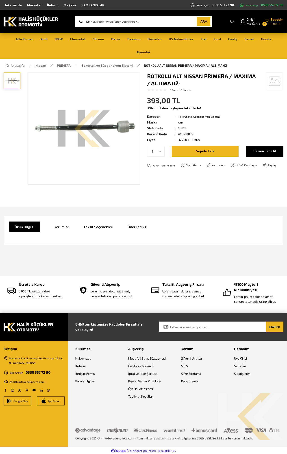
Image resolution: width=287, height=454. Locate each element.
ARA (203, 21)
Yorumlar (61, 227)
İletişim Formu (85, 373)
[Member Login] (250, 21)
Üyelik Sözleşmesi (141, 389)
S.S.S (184, 366)
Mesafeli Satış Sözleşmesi (147, 358)
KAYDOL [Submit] (274, 327)
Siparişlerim (242, 373)
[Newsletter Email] (221, 327)
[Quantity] (156, 151)
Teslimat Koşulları (141, 396)
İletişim (80, 366)
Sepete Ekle (205, 151)
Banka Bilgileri (85, 381)
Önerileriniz (137, 227)
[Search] (143, 21)
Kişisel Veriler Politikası (144, 381)
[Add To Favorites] (161, 165)
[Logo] (31, 21)
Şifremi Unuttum (192, 358)
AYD (181, 122)
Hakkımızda (83, 358)
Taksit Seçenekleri (98, 227)
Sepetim (240, 366)
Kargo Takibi (189, 381)
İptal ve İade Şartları (142, 373)
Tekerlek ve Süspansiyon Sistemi (201, 116)
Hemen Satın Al (265, 151)
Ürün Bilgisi (25, 227)
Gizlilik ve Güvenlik (141, 366)
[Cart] (273, 21)
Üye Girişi (240, 358)
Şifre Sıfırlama (191, 373)
